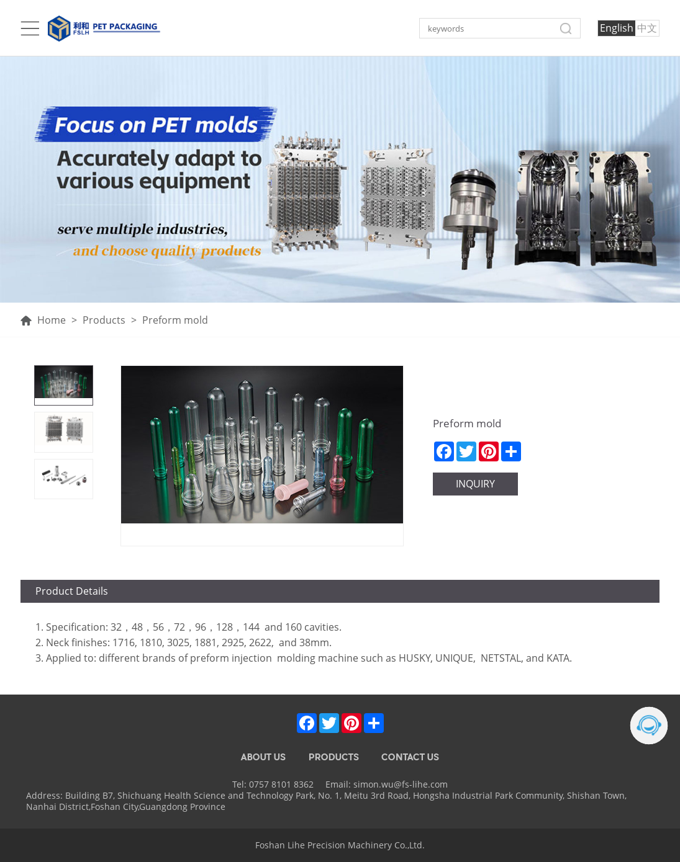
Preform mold (175, 320)
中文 (647, 28)
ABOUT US (263, 757)
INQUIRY (475, 484)
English (616, 28)
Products (104, 320)
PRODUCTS (334, 757)
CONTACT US (410, 757)
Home (43, 320)
